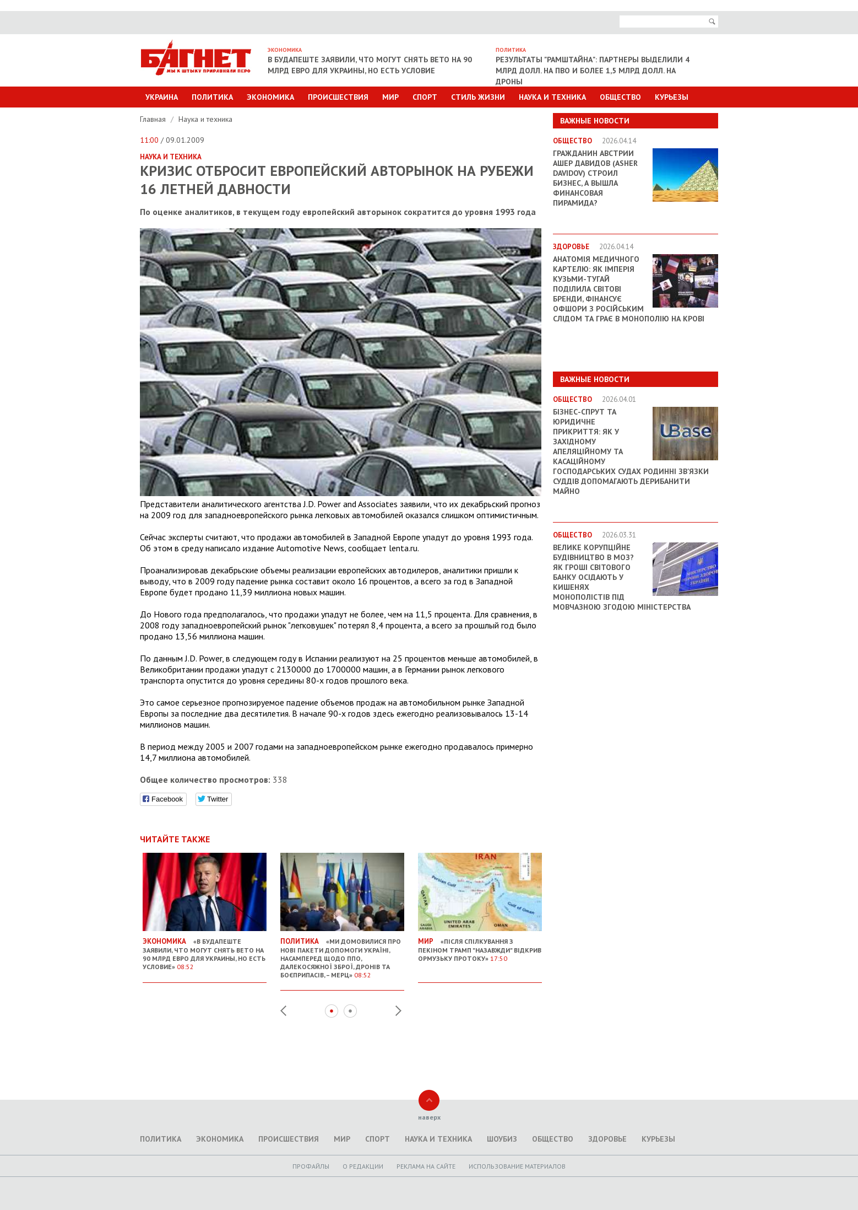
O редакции (363, 1166)
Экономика (270, 97)
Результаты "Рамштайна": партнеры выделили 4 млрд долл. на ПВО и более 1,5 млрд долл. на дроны (592, 71)
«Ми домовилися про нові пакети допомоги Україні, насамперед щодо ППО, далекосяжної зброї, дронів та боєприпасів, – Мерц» (342, 953)
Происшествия (338, 97)
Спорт (424, 97)
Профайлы (310, 1166)
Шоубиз (502, 1139)
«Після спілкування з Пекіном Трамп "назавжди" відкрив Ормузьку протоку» (480, 945)
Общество (620, 97)
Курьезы (671, 97)
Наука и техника (552, 97)
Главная (154, 119)
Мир (390, 97)
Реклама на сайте (426, 1166)
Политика (212, 97)
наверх (429, 1117)
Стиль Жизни (478, 97)
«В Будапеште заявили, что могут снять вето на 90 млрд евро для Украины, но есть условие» (205, 949)
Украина (161, 97)
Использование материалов (517, 1166)
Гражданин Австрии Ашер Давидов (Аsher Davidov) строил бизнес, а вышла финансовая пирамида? (595, 178)
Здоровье (607, 1139)
